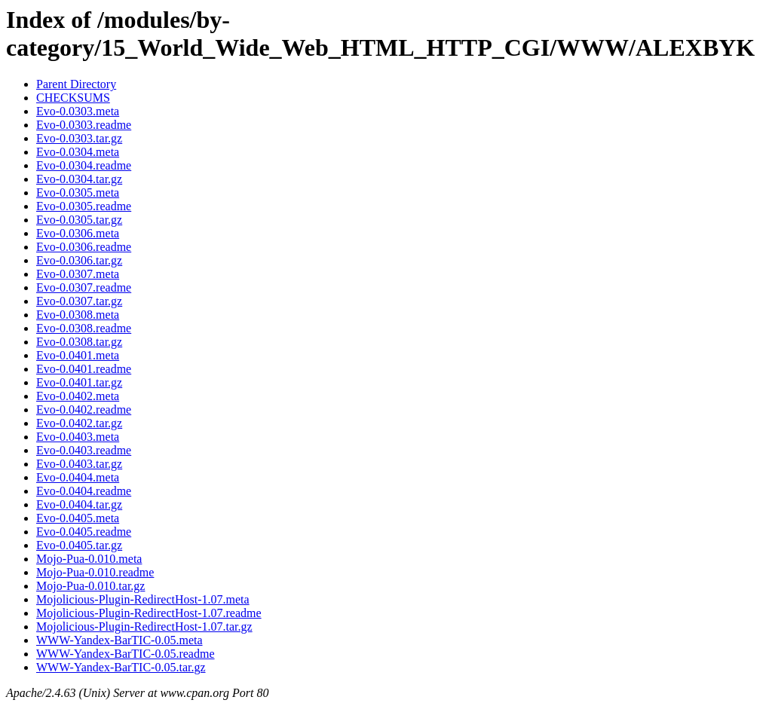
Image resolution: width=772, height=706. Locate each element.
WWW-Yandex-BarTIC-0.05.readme (125, 653)
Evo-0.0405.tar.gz (79, 545)
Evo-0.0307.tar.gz (79, 301)
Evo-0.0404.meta (77, 477)
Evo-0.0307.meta (77, 273)
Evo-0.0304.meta (77, 151)
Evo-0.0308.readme (83, 328)
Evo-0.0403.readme (83, 450)
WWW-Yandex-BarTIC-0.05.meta (119, 640)
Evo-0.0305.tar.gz (79, 219)
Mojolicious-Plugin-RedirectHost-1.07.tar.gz (144, 626)
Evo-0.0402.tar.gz (79, 423)
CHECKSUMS (73, 97)
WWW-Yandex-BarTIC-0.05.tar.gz (121, 667)
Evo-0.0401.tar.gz (79, 382)
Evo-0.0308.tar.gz (79, 341)
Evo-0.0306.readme (83, 246)
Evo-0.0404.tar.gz (79, 504)
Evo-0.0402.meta (77, 396)
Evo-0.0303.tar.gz (79, 138)
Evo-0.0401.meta (77, 355)
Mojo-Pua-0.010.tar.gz (90, 585)
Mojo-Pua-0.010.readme (95, 572)
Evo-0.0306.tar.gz (79, 260)
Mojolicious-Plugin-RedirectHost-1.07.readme (149, 613)
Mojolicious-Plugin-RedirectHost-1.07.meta (143, 599)
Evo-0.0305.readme (83, 206)
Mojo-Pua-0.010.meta (89, 558)
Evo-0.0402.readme (83, 409)
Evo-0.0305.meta (77, 192)
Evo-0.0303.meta (77, 111)
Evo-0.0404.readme (83, 490)
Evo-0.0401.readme (83, 368)
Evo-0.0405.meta (77, 518)
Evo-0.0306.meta (77, 233)
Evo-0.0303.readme (83, 124)
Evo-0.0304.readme (83, 165)
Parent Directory (76, 84)
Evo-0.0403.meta (77, 436)
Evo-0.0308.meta (77, 314)
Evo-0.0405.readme (83, 531)
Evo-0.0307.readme (83, 287)
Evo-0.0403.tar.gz (79, 463)
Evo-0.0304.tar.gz (79, 179)
